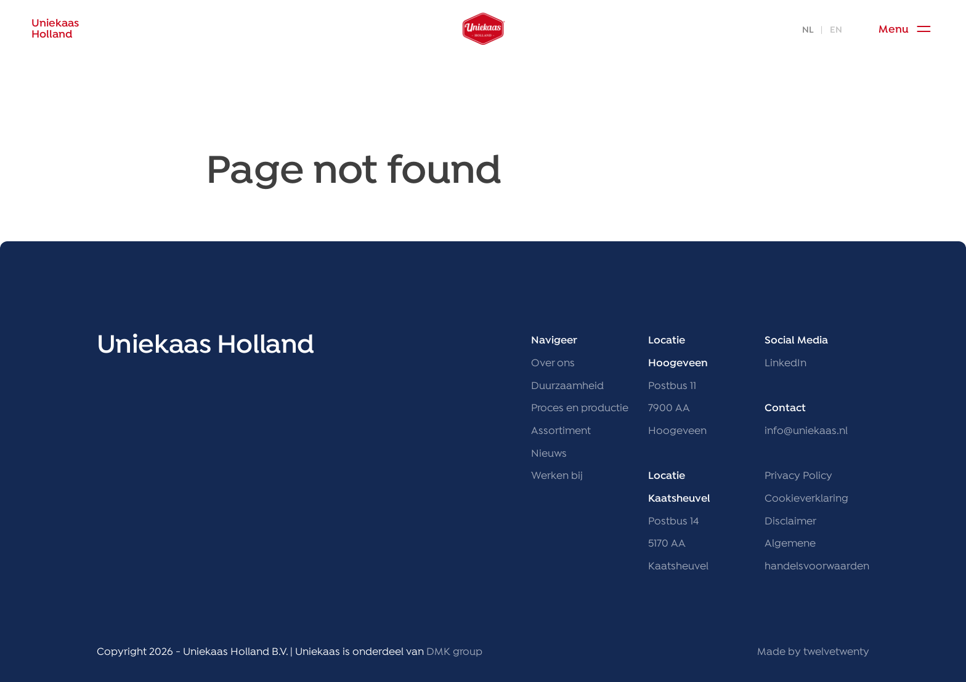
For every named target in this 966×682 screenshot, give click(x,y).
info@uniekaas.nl (806, 431)
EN (836, 30)
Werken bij (557, 476)
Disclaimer (790, 521)
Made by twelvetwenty (813, 652)
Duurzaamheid (567, 386)
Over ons (553, 363)
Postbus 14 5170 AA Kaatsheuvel (678, 544)
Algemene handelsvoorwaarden (817, 555)
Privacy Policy (798, 476)
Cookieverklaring (806, 498)
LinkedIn (785, 363)
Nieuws (549, 453)
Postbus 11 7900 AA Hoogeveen (677, 409)
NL (808, 30)
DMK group (454, 652)
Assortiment (561, 431)
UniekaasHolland (55, 29)
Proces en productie (579, 408)
